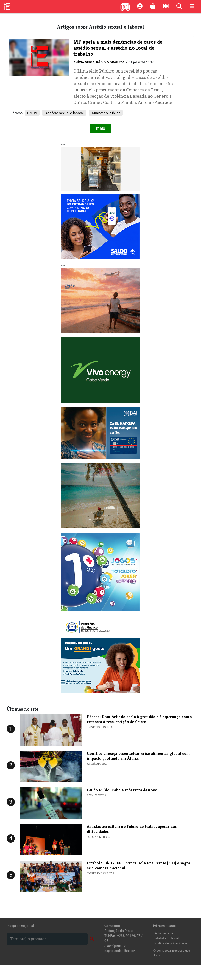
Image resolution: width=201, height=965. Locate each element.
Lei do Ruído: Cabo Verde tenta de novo (122, 790)
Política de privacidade (170, 943)
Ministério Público (105, 113)
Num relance (164, 926)
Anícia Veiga (84, 62)
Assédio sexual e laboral (64, 113)
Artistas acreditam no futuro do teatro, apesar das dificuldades (132, 829)
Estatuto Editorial (166, 938)
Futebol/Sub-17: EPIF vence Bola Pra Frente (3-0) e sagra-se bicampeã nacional (139, 865)
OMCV (32, 113)
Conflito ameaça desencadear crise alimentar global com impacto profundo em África (138, 756)
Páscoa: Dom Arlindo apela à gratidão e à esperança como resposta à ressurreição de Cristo (139, 719)
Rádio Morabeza (110, 62)
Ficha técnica (163, 933)
